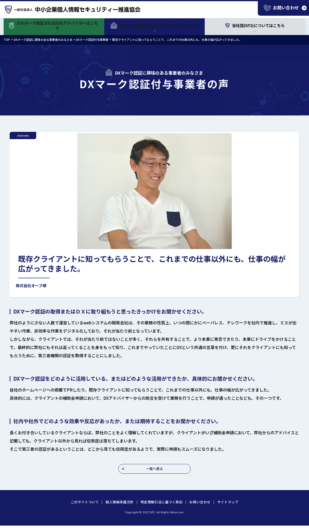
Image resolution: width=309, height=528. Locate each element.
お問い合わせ (199, 501)
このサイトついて (85, 501)
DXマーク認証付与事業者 (92, 39)
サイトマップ (227, 501)
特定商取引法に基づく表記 (161, 501)
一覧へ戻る (154, 468)
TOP (7, 39)
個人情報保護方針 (119, 501)
